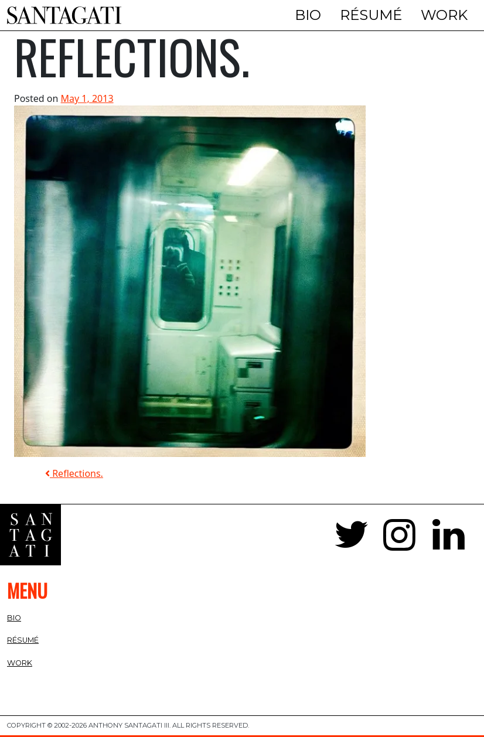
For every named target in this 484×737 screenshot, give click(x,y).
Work (444, 14)
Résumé (371, 14)
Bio (308, 14)
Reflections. (74, 473)
